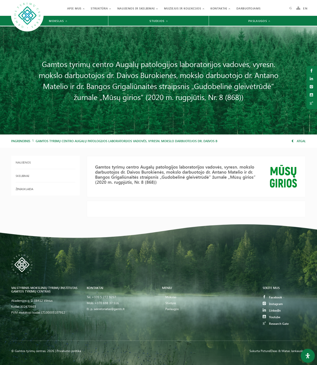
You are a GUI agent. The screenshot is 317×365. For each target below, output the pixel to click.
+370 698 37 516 (107, 303)
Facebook (272, 297)
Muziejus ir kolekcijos (182, 8)
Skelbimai (22, 176)
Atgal (298, 141)
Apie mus (74, 8)
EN (305, 8)
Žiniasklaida (24, 189)
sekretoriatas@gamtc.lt (109, 309)
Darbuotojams (248, 8)
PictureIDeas (269, 351)
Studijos (170, 303)
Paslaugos (172, 309)
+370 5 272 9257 (104, 297)
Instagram (273, 304)
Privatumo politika (69, 351)
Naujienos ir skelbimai (136, 8)
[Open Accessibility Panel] (308, 356)
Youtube (271, 317)
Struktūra (99, 8)
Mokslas (170, 297)
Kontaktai (218, 8)
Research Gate (276, 323)
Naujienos (23, 162)
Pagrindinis (20, 141)
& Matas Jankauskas (292, 351)
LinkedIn (272, 310)
